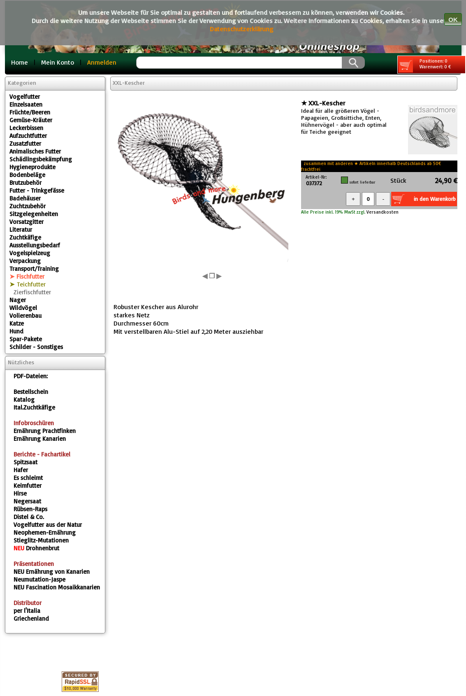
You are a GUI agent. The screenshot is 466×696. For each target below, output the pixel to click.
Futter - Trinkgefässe (36, 190)
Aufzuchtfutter (28, 136)
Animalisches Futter (35, 151)
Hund (16, 331)
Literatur (20, 229)
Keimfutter (28, 485)
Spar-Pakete (25, 339)
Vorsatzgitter (26, 222)
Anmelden (101, 62)
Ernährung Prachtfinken (45, 431)
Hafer (21, 470)
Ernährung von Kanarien (52, 571)
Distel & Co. (29, 517)
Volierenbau (25, 315)
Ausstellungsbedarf (34, 245)
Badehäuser (25, 198)
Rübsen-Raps (30, 509)
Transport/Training (34, 268)
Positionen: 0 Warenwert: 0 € (425, 65)
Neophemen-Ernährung (45, 532)
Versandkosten (382, 212)
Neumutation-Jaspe (39, 579)
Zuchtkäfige (25, 237)
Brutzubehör (25, 182)
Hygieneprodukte (32, 167)
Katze (16, 323)
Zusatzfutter (25, 143)
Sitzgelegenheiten (33, 214)
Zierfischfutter (32, 292)
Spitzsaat (25, 462)
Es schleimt (28, 478)
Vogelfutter (24, 96)
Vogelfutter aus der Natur (48, 524)
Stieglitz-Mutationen (41, 540)
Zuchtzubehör (27, 206)
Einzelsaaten (25, 104)
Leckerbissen (26, 128)
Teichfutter (31, 284)
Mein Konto (57, 62)
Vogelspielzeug (29, 253)
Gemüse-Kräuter (30, 120)
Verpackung (25, 261)
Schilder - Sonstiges (36, 347)
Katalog (24, 399)
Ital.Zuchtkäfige (34, 407)
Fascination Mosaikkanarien (57, 587)
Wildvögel (23, 308)
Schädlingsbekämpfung (40, 159)
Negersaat (27, 501)
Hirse (20, 493)
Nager (17, 300)
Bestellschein (31, 392)
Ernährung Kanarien (40, 438)
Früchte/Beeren (29, 112)
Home (19, 62)
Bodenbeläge (27, 175)
